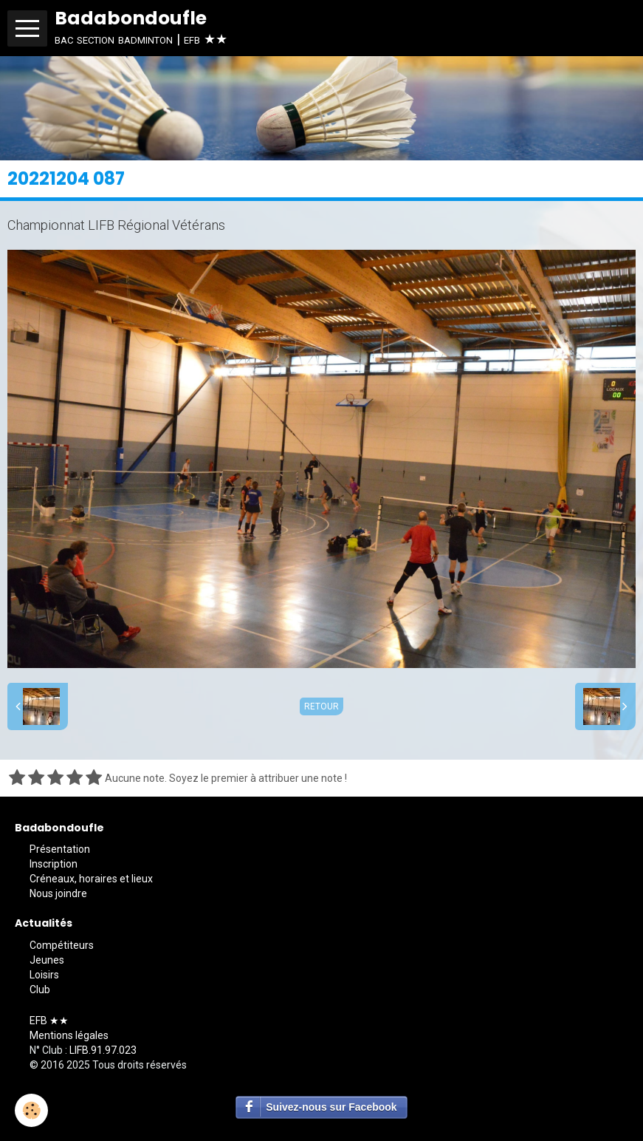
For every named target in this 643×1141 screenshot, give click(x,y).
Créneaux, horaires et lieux (91, 879)
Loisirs (44, 975)
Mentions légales (69, 1035)
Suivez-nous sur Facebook (331, 1107)
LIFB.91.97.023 (103, 1050)
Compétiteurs (62, 945)
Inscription (54, 864)
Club (40, 989)
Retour (321, 706)
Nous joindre (58, 893)
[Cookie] (31, 1110)
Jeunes (47, 960)
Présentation (60, 849)
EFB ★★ (49, 1020)
